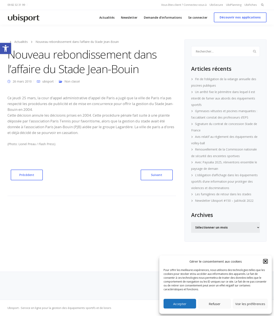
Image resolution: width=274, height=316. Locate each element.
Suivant (156, 175)
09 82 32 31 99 (16, 5)
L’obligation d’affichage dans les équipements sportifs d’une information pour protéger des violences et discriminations (224, 181)
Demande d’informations (163, 17)
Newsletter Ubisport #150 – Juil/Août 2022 (224, 201)
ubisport (48, 81)
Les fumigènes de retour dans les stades (223, 194)
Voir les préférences (250, 304)
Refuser (214, 304)
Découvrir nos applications (240, 17)
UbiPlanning (233, 5)
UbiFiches (250, 5)
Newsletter (129, 17)
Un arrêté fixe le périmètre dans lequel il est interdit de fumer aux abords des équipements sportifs (223, 98)
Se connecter (197, 17)
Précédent (26, 175)
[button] (5, 48)
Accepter (179, 304)
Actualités (107, 17)
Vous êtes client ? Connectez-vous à (184, 5)
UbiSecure (216, 5)
